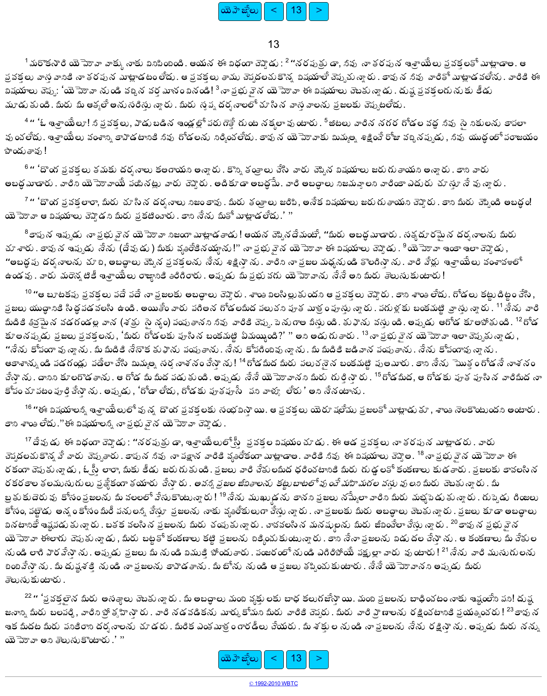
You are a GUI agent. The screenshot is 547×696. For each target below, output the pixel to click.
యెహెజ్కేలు (240, 11)
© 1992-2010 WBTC (273, 684)
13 (296, 11)
